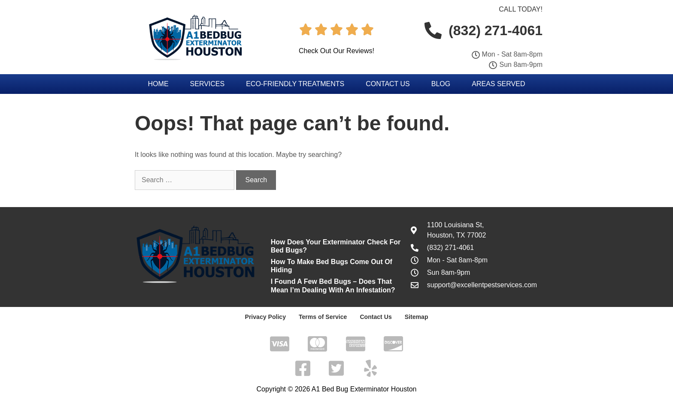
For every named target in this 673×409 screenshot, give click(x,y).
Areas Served (498, 83)
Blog (440, 83)
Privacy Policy (265, 316)
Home (158, 83)
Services (207, 83)
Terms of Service (323, 316)
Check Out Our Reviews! (336, 50)
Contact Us (388, 83)
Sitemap (415, 316)
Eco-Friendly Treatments (295, 83)
